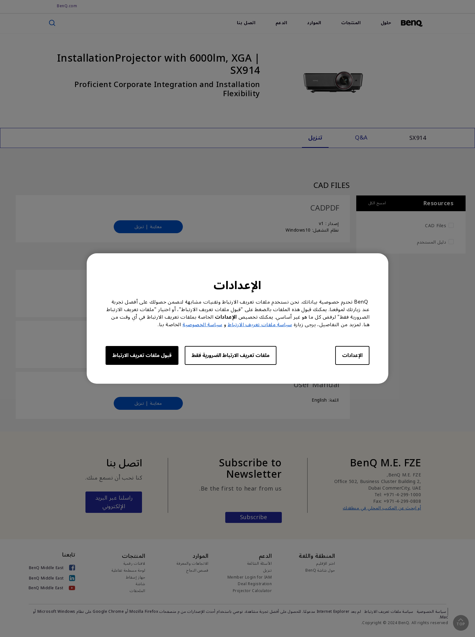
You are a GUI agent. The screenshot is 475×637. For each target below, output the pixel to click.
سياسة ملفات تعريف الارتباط (260, 324)
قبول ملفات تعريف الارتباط (142, 355)
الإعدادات (352, 355)
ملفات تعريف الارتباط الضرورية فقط (231, 355)
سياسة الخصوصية (202, 324)
